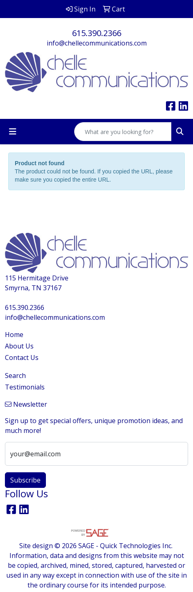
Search (15, 375)
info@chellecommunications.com (97, 43)
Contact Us (22, 357)
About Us (19, 346)
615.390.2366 (96, 33)
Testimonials (25, 387)
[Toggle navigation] (12, 131)
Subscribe (25, 480)
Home (14, 334)
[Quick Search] (123, 131)
